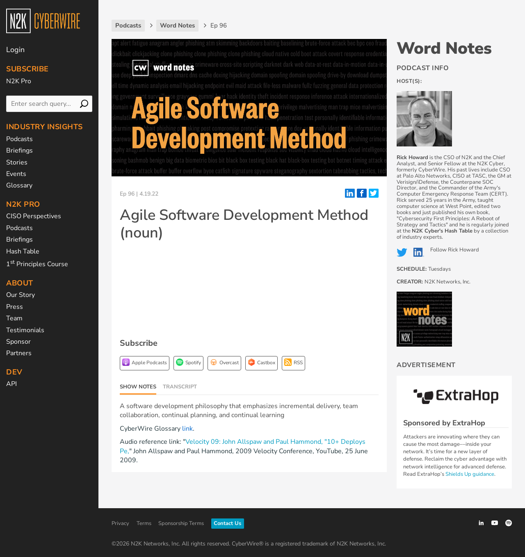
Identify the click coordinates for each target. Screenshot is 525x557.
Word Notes (444, 48)
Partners (19, 353)
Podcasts (19, 139)
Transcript (180, 386)
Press (14, 306)
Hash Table (22, 251)
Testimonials (25, 330)
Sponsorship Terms (181, 523)
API (11, 383)
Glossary (19, 185)
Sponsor (18, 341)
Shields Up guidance (469, 474)
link (187, 428)
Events (16, 173)
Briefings (19, 150)
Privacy (120, 523)
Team (14, 318)
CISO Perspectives (33, 216)
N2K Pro (18, 81)
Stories (16, 162)
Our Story (20, 294)
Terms (144, 523)
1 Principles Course (37, 264)
